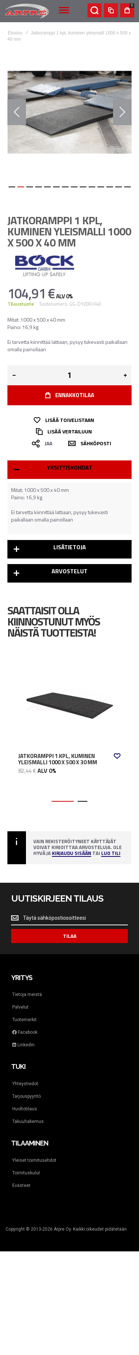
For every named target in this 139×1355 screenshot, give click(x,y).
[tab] (69, 469)
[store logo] (27, 11)
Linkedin (23, 1044)
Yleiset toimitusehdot (34, 1160)
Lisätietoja (69, 547)
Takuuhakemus (28, 1121)
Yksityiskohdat (69, 467)
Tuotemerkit (24, 1019)
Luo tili (110, 854)
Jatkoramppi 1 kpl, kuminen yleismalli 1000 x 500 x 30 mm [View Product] (69, 702)
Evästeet (21, 1185)
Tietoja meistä (27, 994)
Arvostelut (69, 571)
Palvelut (20, 1007)
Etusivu (15, 33)
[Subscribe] (69, 936)
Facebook (24, 1032)
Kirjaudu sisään (71, 854)
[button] (16, 112)
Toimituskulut (26, 1172)
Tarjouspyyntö (26, 1096)
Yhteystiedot (25, 1083)
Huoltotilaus (24, 1108)
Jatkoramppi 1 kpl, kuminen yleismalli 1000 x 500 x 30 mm (57, 759)
